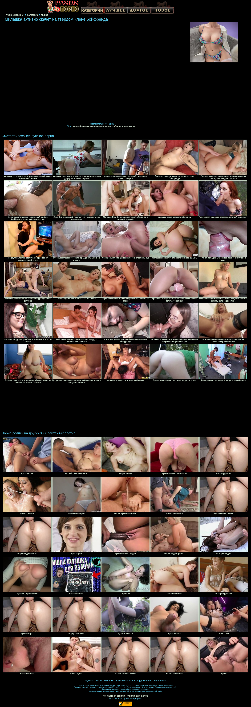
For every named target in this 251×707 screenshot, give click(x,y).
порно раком (128, 126)
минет (76, 126)
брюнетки (84, 126)
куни (92, 126)
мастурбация (114, 126)
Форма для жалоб (137, 695)
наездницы (101, 126)
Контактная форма (114, 695)
